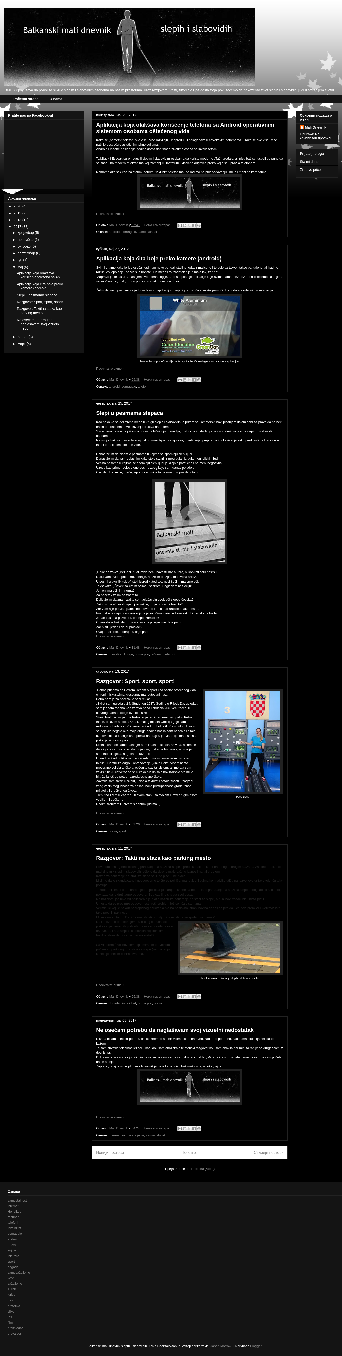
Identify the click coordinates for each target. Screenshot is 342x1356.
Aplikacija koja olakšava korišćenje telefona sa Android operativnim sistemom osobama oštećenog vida (185, 128)
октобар (24, 246)
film (10, 1322)
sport (122, 831)
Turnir (12, 1289)
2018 (18, 220)
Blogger (255, 1346)
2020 (18, 206)
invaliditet (115, 654)
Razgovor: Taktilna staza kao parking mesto (153, 858)
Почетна (188, 1152)
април (23, 337)
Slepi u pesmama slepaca (129, 413)
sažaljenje (15, 1283)
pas (10, 1300)
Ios (10, 1317)
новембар (26, 240)
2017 (18, 227)
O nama (55, 99)
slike (11, 1311)
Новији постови (110, 1152)
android (114, 232)
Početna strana (25, 99)
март (22, 344)
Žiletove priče (310, 170)
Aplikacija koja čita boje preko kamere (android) (159, 258)
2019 (18, 213)
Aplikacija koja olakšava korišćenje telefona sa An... (40, 275)
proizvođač (15, 1328)
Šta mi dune (309, 162)
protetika (14, 1306)
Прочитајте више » (110, 214)
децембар (26, 233)
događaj (114, 1003)
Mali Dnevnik (315, 127)
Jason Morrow (220, 1346)
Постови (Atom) (203, 1169)
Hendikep (14, 1211)
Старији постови (269, 1152)
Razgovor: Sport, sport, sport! (135, 681)
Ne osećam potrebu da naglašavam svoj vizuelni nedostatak (175, 1030)
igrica (11, 1294)
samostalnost (147, 232)
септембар (27, 253)
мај (21, 267)
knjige (128, 654)
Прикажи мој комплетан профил (315, 136)
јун (20, 260)
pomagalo (128, 232)
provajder (14, 1333)
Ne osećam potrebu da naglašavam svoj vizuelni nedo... (38, 324)
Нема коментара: (157, 225)
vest (11, 1278)
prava (113, 831)
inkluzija (13, 1256)
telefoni (143, 386)
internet (114, 1135)
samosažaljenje (132, 1135)
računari (157, 654)
